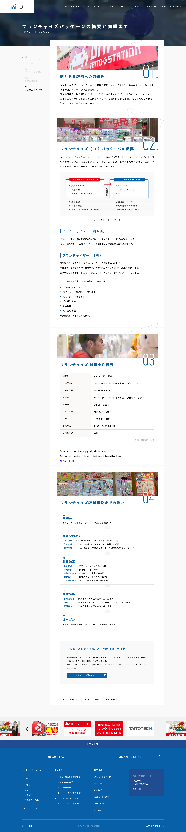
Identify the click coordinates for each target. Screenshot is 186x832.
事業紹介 (98, 6)
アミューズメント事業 (91, 699)
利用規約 (98, 810)
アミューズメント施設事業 (69, 777)
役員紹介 (29, 785)
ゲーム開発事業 (64, 787)
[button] (159, 728)
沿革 (27, 790)
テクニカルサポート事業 (68, 803)
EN (165, 6)
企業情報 (135, 6)
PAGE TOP (93, 743)
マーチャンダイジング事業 (69, 793)
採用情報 (148, 6)
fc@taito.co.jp (67, 460)
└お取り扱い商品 (140, 784)
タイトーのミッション (77, 6)
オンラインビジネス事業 (68, 798)
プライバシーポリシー (104, 803)
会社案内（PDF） (32, 800)
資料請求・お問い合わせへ (87, 675)
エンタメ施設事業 (65, 782)
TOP (62, 699)
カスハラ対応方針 (102, 797)
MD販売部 (136, 789)
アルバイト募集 (101, 776)
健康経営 (98, 790)
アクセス (28, 795)
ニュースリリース (116, 6)
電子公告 (98, 783)
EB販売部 (136, 781)
